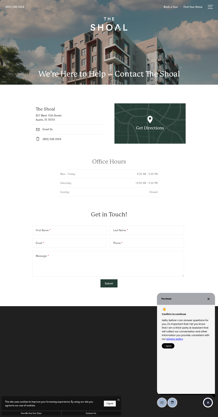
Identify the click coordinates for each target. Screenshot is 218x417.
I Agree (109, 403)
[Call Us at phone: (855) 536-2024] (68, 139)
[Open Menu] (210, 7)
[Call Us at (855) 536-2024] (15, 6)
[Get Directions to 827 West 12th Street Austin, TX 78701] (68, 113)
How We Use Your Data (31, 413)
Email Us (44, 129)
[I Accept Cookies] (119, 400)
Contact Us (91, 413)
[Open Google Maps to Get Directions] (150, 123)
